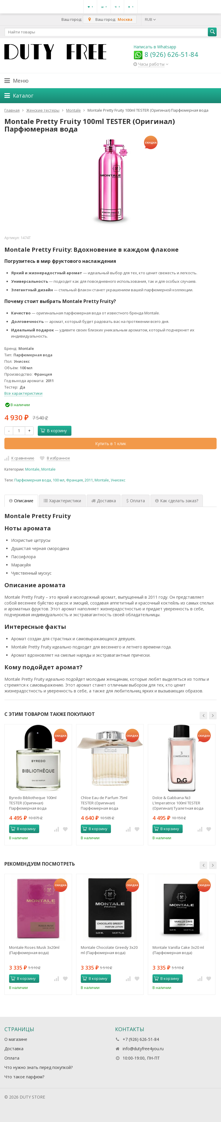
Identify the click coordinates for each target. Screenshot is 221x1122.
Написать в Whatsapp (154, 47)
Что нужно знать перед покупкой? (38, 1067)
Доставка (13, 1048)
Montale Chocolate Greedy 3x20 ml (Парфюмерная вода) (109, 950)
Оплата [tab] (135, 500)
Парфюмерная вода (32, 480)
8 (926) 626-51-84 (165, 54)
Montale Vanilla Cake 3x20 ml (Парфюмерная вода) (178, 950)
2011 (89, 480)
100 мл (58, 480)
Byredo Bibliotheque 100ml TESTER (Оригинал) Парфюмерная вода (32, 803)
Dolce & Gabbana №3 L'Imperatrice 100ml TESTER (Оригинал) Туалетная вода (178, 803)
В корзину (53, 430)
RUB (150, 19)
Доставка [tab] (103, 500)
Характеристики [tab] (62, 500)
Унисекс (118, 480)
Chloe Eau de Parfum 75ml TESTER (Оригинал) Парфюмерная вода (104, 803)
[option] (38, 784)
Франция (74, 480)
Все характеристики (23, 393)
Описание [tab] (21, 500)
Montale (32, 469)
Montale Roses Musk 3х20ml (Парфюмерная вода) (34, 950)
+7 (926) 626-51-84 (141, 1039)
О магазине (15, 1039)
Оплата (11, 1058)
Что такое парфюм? (24, 1077)
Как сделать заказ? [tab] (176, 500)
